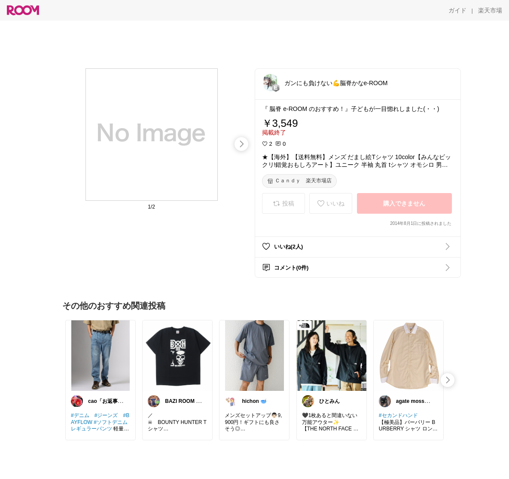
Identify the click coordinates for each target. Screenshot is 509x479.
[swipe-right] (241, 144)
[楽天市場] (490, 10)
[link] (100, 355)
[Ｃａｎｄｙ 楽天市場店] (299, 181)
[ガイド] (457, 10)
